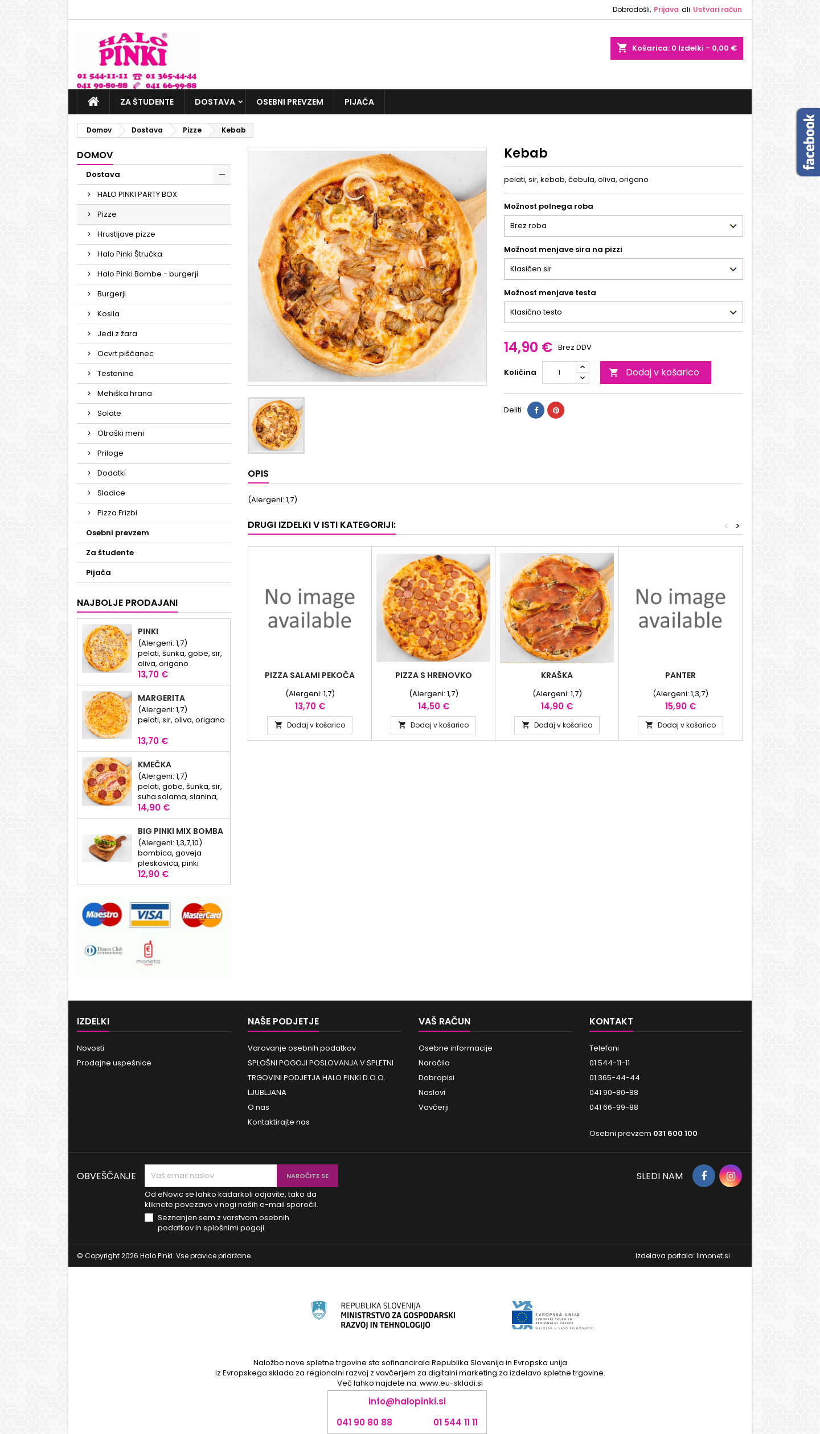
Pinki (148, 631)
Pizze (107, 214)
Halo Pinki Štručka (129, 254)
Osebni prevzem (289, 102)
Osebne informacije (456, 1048)
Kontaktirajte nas (279, 1122)
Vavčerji (434, 1107)
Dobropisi (436, 1077)
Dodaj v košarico (654, 372)
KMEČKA (154, 764)
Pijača (359, 102)
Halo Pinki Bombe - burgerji (147, 273)
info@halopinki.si (407, 1401)
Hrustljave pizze (126, 234)
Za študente (147, 102)
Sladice (111, 492)
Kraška (557, 675)
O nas (258, 1107)
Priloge (110, 453)
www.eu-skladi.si (451, 1383)
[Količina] (559, 372)
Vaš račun (444, 1021)
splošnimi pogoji (233, 1227)
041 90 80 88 (364, 1423)
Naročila (434, 1062)
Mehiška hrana (124, 393)
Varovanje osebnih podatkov (302, 1048)
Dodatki (111, 473)
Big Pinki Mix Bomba (180, 831)
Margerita (161, 697)
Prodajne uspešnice (114, 1062)
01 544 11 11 (455, 1423)
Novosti (90, 1048)
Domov (95, 155)
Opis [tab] (258, 473)
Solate (109, 413)
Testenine (115, 373)
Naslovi (432, 1092)
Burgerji (111, 293)
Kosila (108, 313)
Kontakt (611, 1021)
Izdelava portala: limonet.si (683, 1256)
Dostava (215, 102)
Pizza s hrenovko (433, 675)
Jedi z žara (117, 333)
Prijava (666, 9)
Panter (680, 675)
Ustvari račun (717, 9)
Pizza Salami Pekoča (310, 675)
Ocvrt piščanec (125, 353)
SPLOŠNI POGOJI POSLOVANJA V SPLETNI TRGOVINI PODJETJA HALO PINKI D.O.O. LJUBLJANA (320, 1077)
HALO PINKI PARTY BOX (137, 194)
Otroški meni (120, 433)
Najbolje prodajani (127, 602)
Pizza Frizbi (117, 512)
